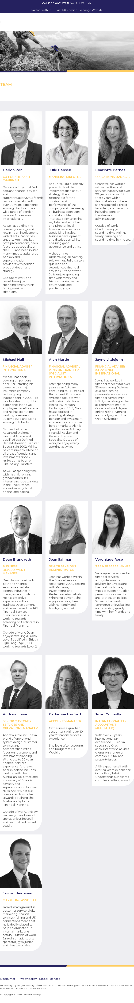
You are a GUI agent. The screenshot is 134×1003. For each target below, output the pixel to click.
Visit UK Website (81, 3)
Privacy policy (27, 979)
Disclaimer (7, 979)
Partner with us (41, 10)
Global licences (49, 979)
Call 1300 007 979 (54, 3)
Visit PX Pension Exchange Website (79, 10)
